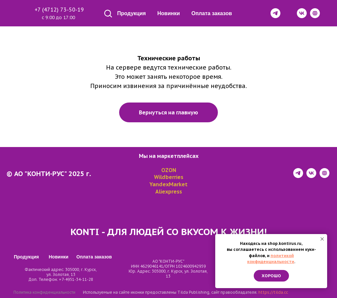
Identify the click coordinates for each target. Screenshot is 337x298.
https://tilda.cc (273, 292)
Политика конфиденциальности (44, 292)
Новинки (168, 13)
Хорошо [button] (271, 276)
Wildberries (168, 177)
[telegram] (298, 176)
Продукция (131, 13)
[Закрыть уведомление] (322, 239)
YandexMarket (168, 184)
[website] (324, 176)
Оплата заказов (212, 13)
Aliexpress (168, 191)
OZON (168, 170)
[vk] (311, 176)
